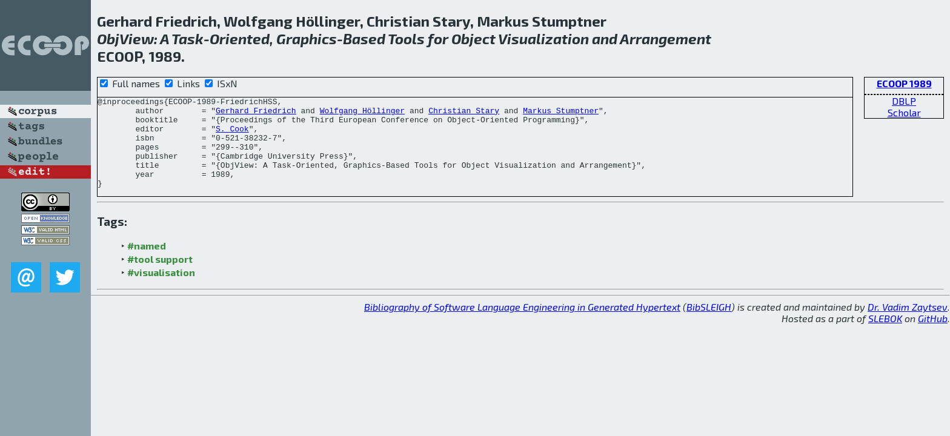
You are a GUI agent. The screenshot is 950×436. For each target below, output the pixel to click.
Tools (406, 38)
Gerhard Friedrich (256, 113)
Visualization (543, 38)
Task (187, 38)
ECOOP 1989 (904, 83)
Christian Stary (463, 113)
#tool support (160, 277)
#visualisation (161, 290)
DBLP (904, 101)
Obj (108, 38)
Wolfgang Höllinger (362, 113)
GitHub (933, 336)
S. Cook (232, 135)
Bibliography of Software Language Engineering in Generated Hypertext (522, 325)
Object (473, 38)
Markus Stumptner (561, 113)
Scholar (904, 112)
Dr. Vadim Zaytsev (908, 325)
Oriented (240, 38)
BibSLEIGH (708, 325)
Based (364, 38)
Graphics (306, 38)
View (136, 38)
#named (146, 263)
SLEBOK (885, 336)
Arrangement (665, 38)
